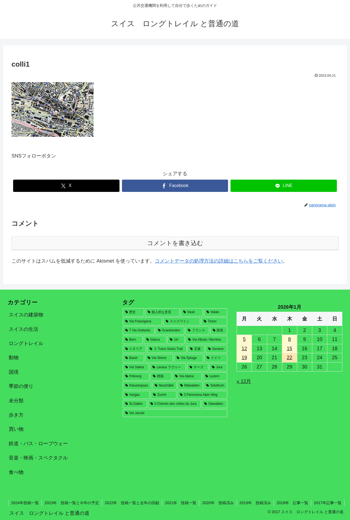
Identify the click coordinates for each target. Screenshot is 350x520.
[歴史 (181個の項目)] (133, 312)
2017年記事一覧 (328, 503)
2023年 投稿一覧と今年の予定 (72, 503)
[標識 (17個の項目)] (160, 376)
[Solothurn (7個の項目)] (216, 386)
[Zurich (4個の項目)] (163, 395)
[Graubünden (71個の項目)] (170, 330)
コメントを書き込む (175, 243)
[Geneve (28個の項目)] (217, 349)
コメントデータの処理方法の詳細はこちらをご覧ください (219, 261)
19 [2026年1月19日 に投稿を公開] (244, 357)
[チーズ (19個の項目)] (197, 367)
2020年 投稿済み (218, 503)
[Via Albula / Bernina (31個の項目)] (206, 340)
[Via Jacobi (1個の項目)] (175, 413)
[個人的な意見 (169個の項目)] (162, 312)
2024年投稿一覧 (25, 503)
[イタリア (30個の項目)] (134, 349)
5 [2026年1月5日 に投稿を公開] (244, 339)
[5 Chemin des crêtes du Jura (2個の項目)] (174, 404)
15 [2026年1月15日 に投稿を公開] (289, 348)
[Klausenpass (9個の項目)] (137, 386)
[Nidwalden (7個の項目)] (190, 386)
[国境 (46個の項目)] (219, 330)
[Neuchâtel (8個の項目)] (164, 386)
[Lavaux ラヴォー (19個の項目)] (168, 367)
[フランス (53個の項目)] (197, 330)
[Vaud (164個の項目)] (192, 312)
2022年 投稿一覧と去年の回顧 (132, 503)
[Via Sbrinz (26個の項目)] (159, 358)
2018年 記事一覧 (292, 503)
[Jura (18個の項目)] (218, 367)
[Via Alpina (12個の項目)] (187, 376)
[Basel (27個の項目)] (133, 358)
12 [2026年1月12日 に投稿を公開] (244, 348)
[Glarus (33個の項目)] (155, 340)
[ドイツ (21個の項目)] (215, 358)
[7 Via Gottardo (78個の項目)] (138, 330)
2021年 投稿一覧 (180, 503)
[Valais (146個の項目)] (216, 312)
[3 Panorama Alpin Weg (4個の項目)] (202, 395)
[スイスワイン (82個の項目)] (181, 321)
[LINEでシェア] (284, 186)
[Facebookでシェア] (175, 186)
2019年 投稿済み (255, 503)
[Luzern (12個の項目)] (215, 376)
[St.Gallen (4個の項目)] (135, 404)
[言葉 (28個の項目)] (196, 349)
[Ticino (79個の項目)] (214, 321)
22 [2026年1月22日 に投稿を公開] (289, 357)
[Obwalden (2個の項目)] (214, 404)
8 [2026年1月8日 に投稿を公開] (289, 339)
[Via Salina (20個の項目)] (136, 367)
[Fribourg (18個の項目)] (136, 376)
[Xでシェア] (66, 186)
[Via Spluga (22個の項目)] (188, 358)
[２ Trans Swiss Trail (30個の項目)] (166, 349)
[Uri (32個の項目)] (176, 340)
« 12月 (244, 381)
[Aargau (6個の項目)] (136, 395)
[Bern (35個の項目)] (133, 340)
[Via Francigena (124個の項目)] (142, 321)
